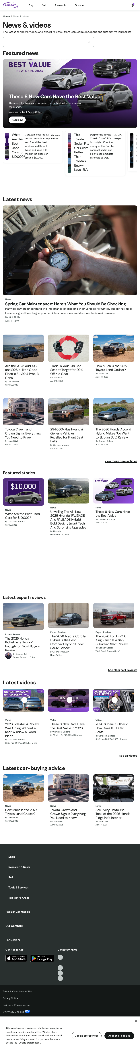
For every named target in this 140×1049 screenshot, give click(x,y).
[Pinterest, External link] (60, 978)
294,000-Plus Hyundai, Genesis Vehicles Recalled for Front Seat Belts (66, 435)
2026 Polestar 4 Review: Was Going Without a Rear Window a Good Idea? (22, 730)
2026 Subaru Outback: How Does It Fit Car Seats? (112, 728)
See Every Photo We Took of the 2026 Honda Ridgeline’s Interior (113, 814)
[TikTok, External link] (60, 957)
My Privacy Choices (16, 1011)
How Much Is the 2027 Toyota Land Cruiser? (112, 368)
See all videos (128, 755)
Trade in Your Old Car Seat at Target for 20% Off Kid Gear (66, 370)
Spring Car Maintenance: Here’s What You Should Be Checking (65, 304)
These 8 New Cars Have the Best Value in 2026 (67, 726)
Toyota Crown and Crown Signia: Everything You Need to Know (22, 433)
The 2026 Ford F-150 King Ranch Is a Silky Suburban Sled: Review (112, 640)
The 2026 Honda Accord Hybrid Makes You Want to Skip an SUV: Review (113, 433)
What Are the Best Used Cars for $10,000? (22, 516)
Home (6, 16)
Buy (31, 5)
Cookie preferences (86, 1035)
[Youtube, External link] (60, 967)
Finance (79, 5)
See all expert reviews (122, 670)
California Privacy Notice (16, 1005)
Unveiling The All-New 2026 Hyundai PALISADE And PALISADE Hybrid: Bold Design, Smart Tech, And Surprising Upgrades (68, 520)
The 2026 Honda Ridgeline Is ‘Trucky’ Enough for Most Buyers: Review (22, 644)
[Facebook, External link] (60, 962)
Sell (44, 5)
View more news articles (121, 461)
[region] (70, 1032)
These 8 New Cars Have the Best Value (113, 514)
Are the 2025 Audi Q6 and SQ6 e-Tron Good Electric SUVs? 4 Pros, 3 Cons (22, 372)
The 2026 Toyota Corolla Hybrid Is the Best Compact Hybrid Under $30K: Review (68, 642)
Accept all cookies (119, 1035)
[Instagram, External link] (60, 973)
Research (60, 5)
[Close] (136, 1021)
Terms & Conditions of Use (17, 991)
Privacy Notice (10, 998)
